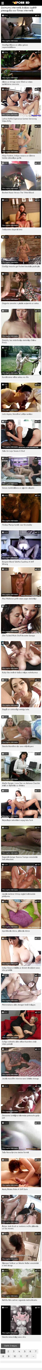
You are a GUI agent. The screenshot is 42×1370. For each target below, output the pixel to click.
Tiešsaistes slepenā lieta (12, 229)
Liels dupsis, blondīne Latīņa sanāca (17, 414)
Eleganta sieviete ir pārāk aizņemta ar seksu (20, 303)
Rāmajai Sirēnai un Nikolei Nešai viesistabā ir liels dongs (20, 1264)
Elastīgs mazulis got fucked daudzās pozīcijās (21, 266)
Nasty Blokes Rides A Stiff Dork (15, 1189)
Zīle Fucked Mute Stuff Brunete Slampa (18, 635)
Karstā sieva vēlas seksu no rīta (15, 377)
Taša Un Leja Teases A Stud (13, 451)
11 (21, 1356)
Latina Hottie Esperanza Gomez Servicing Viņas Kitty (19, 120)
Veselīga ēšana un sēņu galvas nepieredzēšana (15, 46)
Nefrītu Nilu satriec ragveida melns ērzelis (19, 1300)
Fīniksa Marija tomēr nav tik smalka (17, 525)
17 (27, 1356)
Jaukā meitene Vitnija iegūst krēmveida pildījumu (18, 895)
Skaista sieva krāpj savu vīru (14, 1337)
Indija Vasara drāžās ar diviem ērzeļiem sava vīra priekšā (21, 969)
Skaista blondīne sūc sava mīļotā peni (18, 746)
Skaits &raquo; (10, 1345)
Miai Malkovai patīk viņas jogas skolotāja (19, 599)
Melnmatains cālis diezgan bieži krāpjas (18, 1005)
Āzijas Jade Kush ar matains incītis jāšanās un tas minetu (20, 1227)
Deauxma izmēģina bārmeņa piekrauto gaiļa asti (20, 1116)
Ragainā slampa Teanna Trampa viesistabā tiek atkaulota (19, 858)
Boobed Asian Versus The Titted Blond (18, 192)
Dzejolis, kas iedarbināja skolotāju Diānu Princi (19, 341)
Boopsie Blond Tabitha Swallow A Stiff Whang (18, 563)
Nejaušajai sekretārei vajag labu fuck (17, 820)
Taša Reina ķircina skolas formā (15, 1152)
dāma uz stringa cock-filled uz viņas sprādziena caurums (17, 83)
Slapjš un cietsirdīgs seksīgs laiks (15, 709)
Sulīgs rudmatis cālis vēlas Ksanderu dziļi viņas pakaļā (19, 1043)
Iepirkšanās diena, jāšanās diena (16, 931)
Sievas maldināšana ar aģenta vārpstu (18, 488)
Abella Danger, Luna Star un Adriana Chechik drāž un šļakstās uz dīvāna (21, 784)
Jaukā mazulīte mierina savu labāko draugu (20, 1078)
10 (15, 1356)
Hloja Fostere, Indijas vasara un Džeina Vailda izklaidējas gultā (18, 157)
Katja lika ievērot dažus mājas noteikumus (20, 672)
